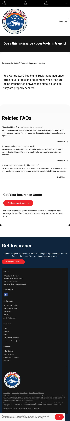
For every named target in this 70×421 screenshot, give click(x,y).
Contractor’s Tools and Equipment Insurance (28, 63)
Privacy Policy (15, 393)
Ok (59, 417)
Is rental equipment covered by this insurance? (20, 165)
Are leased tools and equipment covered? (18, 146)
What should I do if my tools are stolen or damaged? (22, 127)
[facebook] (6, 294)
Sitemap (41, 393)
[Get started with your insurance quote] (13, 261)
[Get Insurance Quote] (18, 203)
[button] (66, 3)
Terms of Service (33, 393)
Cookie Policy (23, 393)
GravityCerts (36, 408)
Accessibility (6, 393)
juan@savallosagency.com (17, 284)
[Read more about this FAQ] (62, 142)
